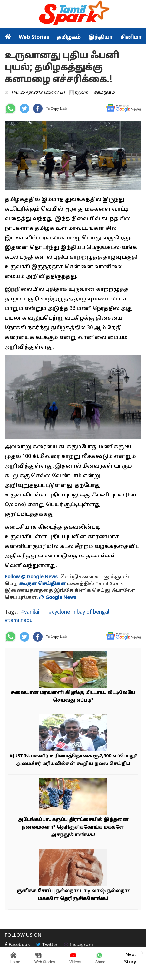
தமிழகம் (69, 37)
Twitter (47, 945)
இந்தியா (100, 37)
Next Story (130, 957)
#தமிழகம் (104, 93)
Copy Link (58, 108)
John (84, 93)
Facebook (17, 945)
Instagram (78, 945)
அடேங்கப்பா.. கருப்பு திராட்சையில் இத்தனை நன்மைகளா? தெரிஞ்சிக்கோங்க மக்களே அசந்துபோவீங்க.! (73, 827)
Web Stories (34, 37)
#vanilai (30, 611)
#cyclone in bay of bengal (78, 611)
